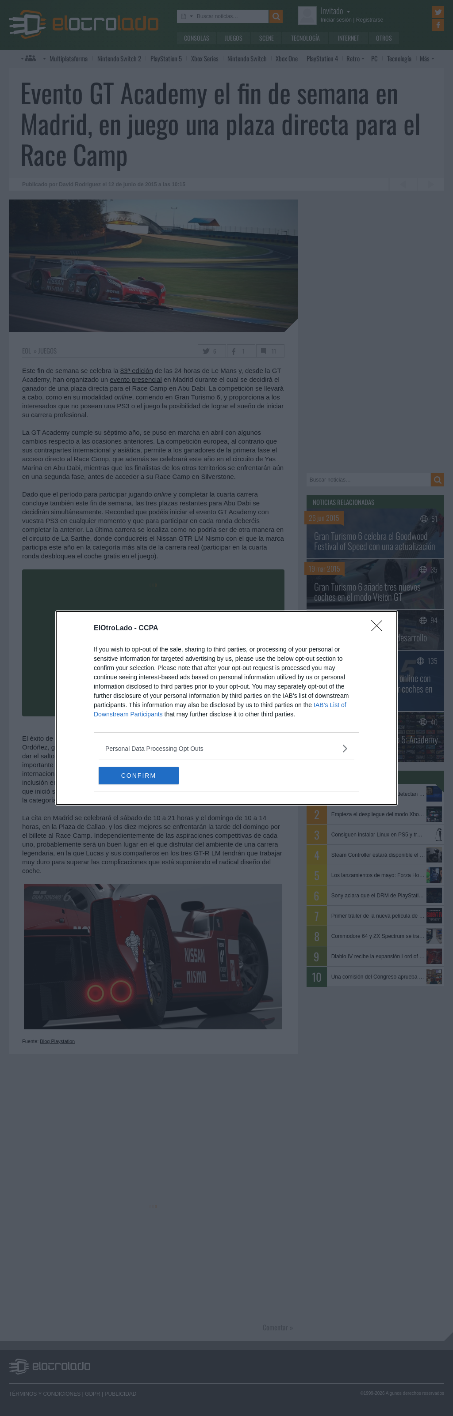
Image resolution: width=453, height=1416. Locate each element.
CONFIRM (140, 775)
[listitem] (226, 748)
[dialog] (226, 708)
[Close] (379, 628)
